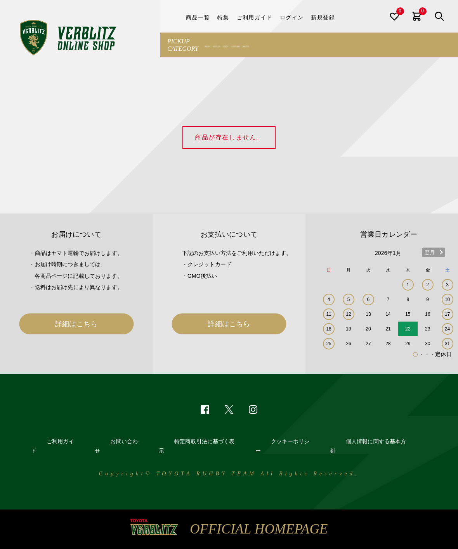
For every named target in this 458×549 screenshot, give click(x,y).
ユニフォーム (253, 45)
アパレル (289, 45)
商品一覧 (218, 45)
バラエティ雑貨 (327, 45)
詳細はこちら (76, 324)
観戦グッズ (367, 45)
